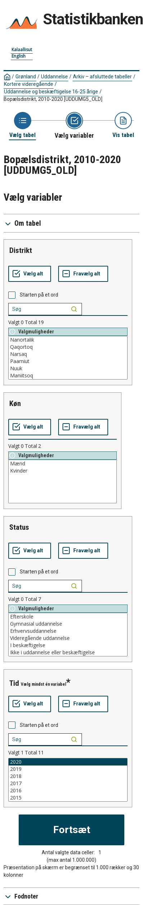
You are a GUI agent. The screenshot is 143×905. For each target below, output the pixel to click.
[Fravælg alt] (83, 274)
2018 (68, 776)
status (19, 527)
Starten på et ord (39, 295)
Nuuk (68, 368)
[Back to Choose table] (22, 125)
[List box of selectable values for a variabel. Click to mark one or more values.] (68, 358)
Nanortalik (68, 339)
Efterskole (68, 616)
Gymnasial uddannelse (68, 623)
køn (15, 403)
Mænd (62, 463)
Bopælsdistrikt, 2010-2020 (53, 99)
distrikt (20, 250)
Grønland (25, 76)
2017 (68, 783)
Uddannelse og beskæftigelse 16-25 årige (51, 91)
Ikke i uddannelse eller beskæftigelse (68, 652)
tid (14, 683)
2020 (68, 761)
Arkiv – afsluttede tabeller (102, 76)
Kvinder (62, 470)
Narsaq (68, 354)
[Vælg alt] (29, 274)
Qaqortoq (68, 347)
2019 (68, 769)
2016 (68, 790)
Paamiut (68, 361)
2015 (68, 797)
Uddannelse (54, 76)
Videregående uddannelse (68, 638)
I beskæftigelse (68, 645)
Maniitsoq (68, 375)
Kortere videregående (28, 84)
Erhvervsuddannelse (68, 631)
